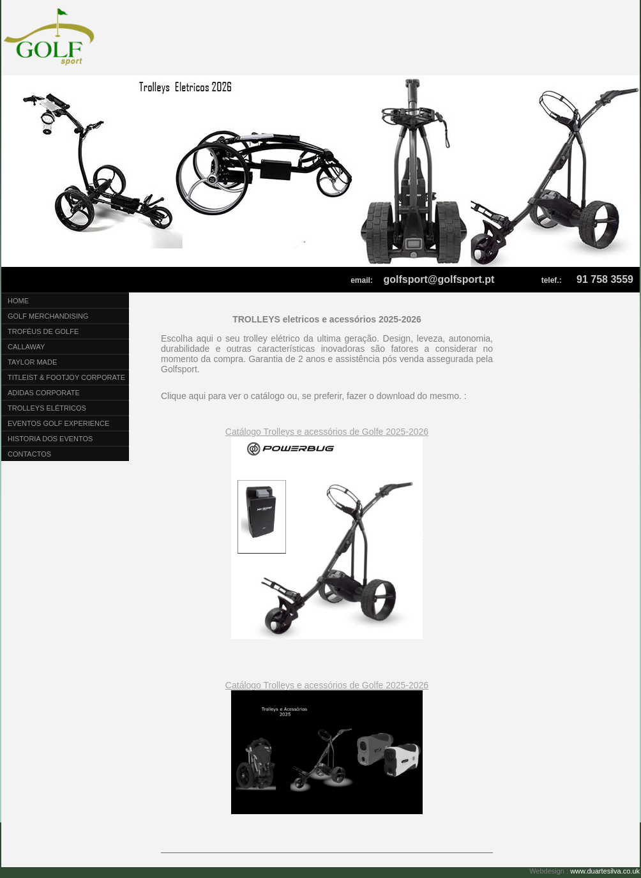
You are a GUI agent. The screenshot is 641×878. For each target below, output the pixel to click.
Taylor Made (32, 362)
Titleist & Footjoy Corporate (66, 377)
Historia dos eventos (50, 439)
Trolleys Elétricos (47, 408)
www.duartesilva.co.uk (605, 871)
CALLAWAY (26, 347)
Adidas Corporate (44, 393)
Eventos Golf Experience (58, 423)
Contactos (29, 454)
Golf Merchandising (48, 316)
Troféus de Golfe (43, 331)
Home (18, 301)
